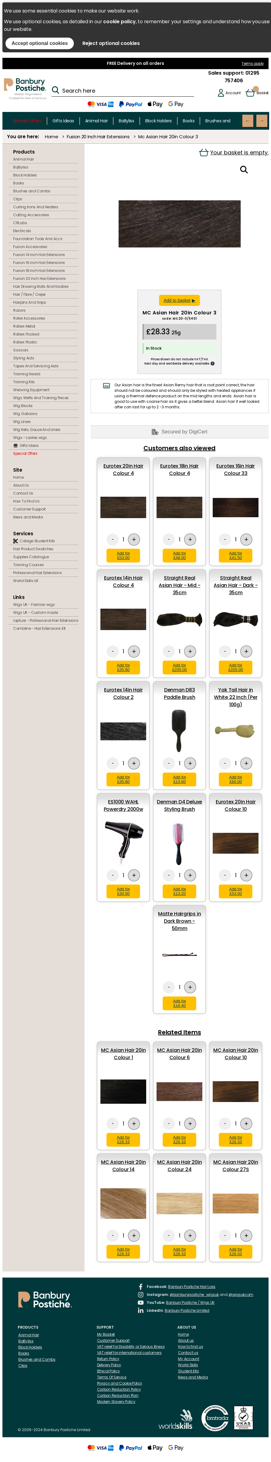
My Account (188, 1358)
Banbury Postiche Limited (187, 1310)
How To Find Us (26, 501)
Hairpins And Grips (29, 302)
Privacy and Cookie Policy (120, 1383)
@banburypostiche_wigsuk (194, 1294)
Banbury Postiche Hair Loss (191, 1286)
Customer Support (29, 509)
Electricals (22, 230)
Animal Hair (96, 121)
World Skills (188, 1364)
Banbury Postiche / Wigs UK (190, 1302)
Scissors (20, 350)
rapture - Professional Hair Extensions (45, 620)
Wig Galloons (25, 413)
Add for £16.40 (179, 1003)
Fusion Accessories (30, 246)
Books (189, 121)
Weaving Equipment (31, 389)
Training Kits (24, 381)
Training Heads (27, 374)
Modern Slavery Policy (116, 1401)
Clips (17, 199)
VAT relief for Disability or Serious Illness (131, 1346)
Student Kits (188, 1371)
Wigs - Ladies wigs (30, 437)
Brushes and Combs (226, 121)
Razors (19, 310)
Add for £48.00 (179, 555)
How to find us (190, 1346)
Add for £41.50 (235, 555)
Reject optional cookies (110, 43)
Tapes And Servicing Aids (36, 366)
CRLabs (20, 222)
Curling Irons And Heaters (35, 207)
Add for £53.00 (123, 555)
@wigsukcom (241, 1294)
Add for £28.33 (123, 1139)
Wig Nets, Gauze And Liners (36, 429)
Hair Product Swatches (33, 548)
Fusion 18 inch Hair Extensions (39, 270)
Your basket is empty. (234, 152)
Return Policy (108, 1358)
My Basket (106, 1334)
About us (186, 1340)
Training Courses (28, 564)
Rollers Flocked (26, 334)
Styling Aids (23, 358)
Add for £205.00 (179, 667)
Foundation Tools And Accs (38, 238)
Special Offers (27, 121)
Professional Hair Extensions (37, 572)
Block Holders (158, 121)
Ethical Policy (108, 1371)
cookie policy (119, 21)
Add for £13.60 (179, 779)
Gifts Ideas (63, 121)
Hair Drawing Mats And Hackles (40, 286)
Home (51, 136)
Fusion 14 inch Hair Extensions (39, 254)
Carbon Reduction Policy (119, 1389)
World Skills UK (25, 580)
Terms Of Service (111, 1377)
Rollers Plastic (25, 342)
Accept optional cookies (40, 43)
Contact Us (23, 493)
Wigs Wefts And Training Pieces (41, 397)
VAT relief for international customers (129, 1352)
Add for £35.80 (123, 667)
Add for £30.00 (123, 891)
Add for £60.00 (235, 779)
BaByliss (126, 121)
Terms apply (253, 63)
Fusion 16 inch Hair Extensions (39, 262)
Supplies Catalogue (31, 556)
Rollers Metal (24, 326)
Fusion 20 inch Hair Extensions (39, 278)
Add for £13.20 (179, 891)
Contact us (188, 1352)
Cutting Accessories (31, 214)
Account (233, 92)
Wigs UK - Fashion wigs (34, 604)
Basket (263, 92)
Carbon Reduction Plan (118, 1395)
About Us (21, 485)
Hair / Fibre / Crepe (29, 294)
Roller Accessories (29, 318)
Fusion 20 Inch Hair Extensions (98, 136)
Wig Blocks (23, 405)
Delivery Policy (109, 1364)
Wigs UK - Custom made (35, 612)
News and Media (28, 517)
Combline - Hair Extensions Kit (39, 628)
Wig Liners (22, 421)
